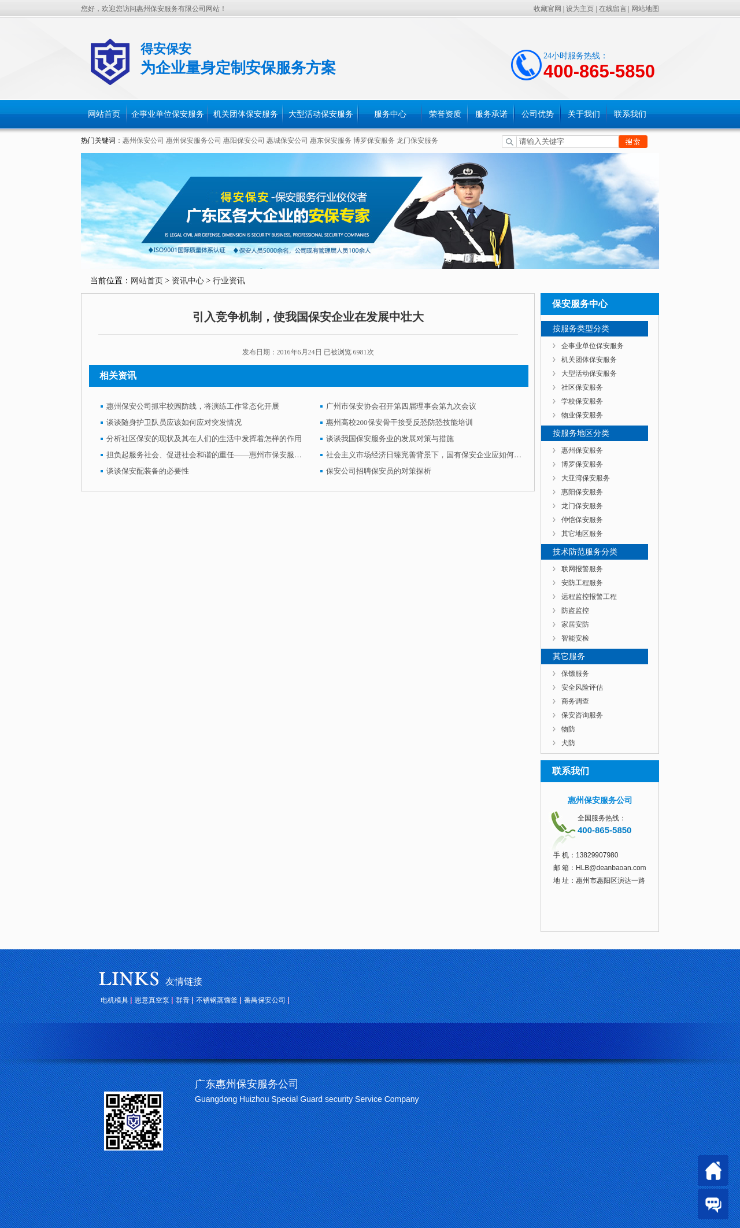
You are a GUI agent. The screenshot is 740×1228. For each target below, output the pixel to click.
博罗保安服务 (374, 140)
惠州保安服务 (582, 450)
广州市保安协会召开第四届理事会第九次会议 (401, 406)
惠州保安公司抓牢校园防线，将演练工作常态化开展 (192, 406)
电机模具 (114, 1000)
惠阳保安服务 (582, 492)
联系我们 (630, 114)
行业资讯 (229, 280)
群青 (183, 1000)
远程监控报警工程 (589, 596)
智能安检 (575, 638)
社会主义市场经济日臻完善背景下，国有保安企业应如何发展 (424, 454)
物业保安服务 (582, 415)
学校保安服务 (582, 401)
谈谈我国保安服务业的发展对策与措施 (390, 438)
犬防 (568, 742)
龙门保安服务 (417, 140)
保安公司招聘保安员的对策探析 (378, 471)
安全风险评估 (582, 687)
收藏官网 (547, 9)
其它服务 (569, 656)
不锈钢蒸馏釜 (217, 1000)
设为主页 (580, 9)
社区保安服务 (582, 387)
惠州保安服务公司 (193, 140)
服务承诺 (491, 114)
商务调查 (575, 701)
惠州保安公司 (143, 140)
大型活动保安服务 (320, 114)
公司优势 (537, 114)
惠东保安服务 (331, 140)
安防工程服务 (582, 582)
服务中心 (390, 114)
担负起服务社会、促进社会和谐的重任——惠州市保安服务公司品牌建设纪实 (204, 454)
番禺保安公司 (265, 1000)
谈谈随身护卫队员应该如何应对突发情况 (174, 422)
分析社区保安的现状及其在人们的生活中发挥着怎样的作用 (204, 438)
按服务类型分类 (581, 328)
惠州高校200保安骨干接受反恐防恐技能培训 (399, 422)
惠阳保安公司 (244, 140)
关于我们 (584, 114)
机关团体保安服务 (245, 114)
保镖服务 (575, 673)
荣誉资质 (445, 114)
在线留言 (613, 9)
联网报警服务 (582, 568)
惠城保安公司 (287, 140)
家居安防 (575, 624)
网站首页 (104, 114)
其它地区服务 (582, 533)
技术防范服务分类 (585, 552)
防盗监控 (575, 610)
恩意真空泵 (152, 1000)
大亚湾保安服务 (585, 478)
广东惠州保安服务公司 (247, 1084)
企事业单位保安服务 (167, 114)
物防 (568, 729)
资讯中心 (188, 280)
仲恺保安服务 (582, 519)
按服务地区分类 (581, 433)
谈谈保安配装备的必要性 (147, 471)
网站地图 (645, 9)
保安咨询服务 (582, 715)
